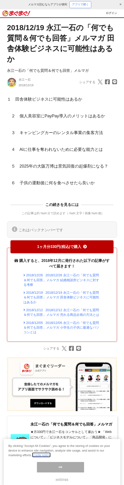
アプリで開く (80, 4)
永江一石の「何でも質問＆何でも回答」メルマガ (48, 71)
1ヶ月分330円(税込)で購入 (62, 247)
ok (60, 470)
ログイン (111, 13)
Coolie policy (41, 458)
